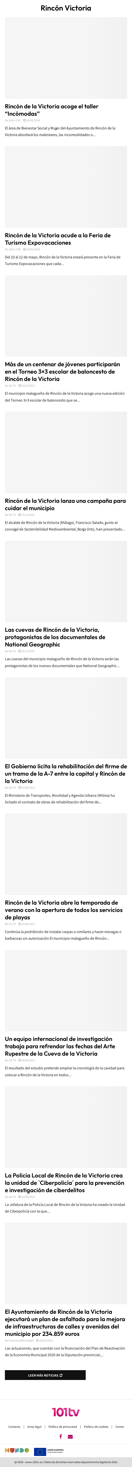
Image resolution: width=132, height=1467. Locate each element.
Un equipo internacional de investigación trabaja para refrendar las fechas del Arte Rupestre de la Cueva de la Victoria (60, 1046)
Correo (119, 1427)
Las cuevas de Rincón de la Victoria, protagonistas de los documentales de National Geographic (55, 637)
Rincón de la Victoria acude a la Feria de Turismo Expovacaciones (58, 238)
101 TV (12, 385)
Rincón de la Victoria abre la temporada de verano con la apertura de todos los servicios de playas (64, 910)
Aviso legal (34, 1427)
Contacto (14, 1427)
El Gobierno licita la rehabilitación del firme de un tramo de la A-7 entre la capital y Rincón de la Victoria (66, 773)
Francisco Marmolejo (21, 1340)
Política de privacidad (63, 1427)
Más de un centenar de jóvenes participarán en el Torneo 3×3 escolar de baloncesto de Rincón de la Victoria (62, 371)
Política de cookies (96, 1427)
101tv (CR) (15, 120)
